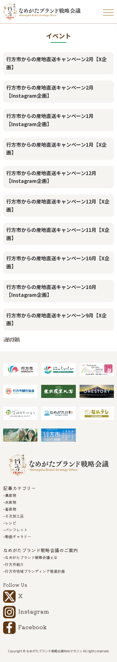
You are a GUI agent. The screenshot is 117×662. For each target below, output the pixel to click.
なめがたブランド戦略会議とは (31, 557)
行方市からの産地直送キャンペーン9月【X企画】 (56, 319)
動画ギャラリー (18, 536)
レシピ (10, 523)
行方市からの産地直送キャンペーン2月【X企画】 (56, 63)
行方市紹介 (14, 564)
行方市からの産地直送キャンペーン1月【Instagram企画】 (50, 120)
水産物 (10, 502)
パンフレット (16, 530)
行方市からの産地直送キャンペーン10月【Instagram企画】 (51, 291)
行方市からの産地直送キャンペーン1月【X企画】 (56, 148)
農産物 (10, 495)
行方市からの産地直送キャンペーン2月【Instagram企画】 (50, 91)
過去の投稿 (10, 339)
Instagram (33, 611)
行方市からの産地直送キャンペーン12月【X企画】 (58, 205)
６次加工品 (14, 516)
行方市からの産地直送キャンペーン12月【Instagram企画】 (51, 177)
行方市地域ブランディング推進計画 (35, 571)
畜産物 (10, 509)
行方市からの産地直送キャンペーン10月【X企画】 (58, 262)
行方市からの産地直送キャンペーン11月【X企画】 (58, 234)
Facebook (32, 627)
